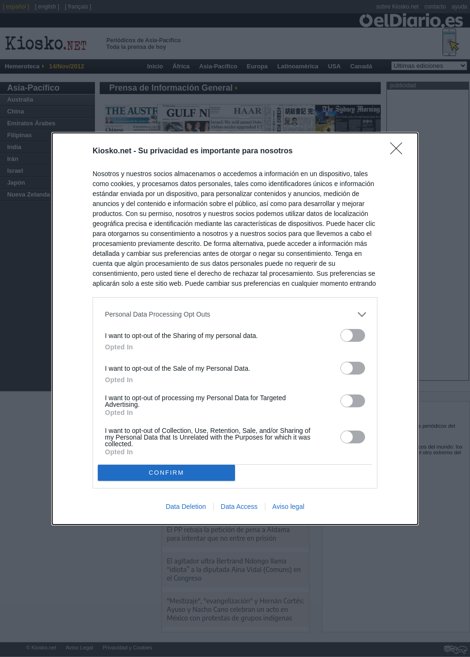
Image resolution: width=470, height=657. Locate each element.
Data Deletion (186, 506)
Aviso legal (288, 506)
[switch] (352, 335)
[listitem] (235, 314)
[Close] (399, 151)
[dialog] (235, 329)
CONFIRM (166, 472)
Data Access (239, 506)
